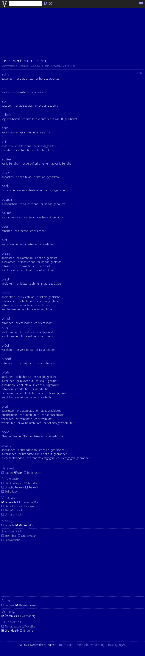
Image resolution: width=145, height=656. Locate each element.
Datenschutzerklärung (90, 645)
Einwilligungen (116, 645)
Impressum (65, 645)
